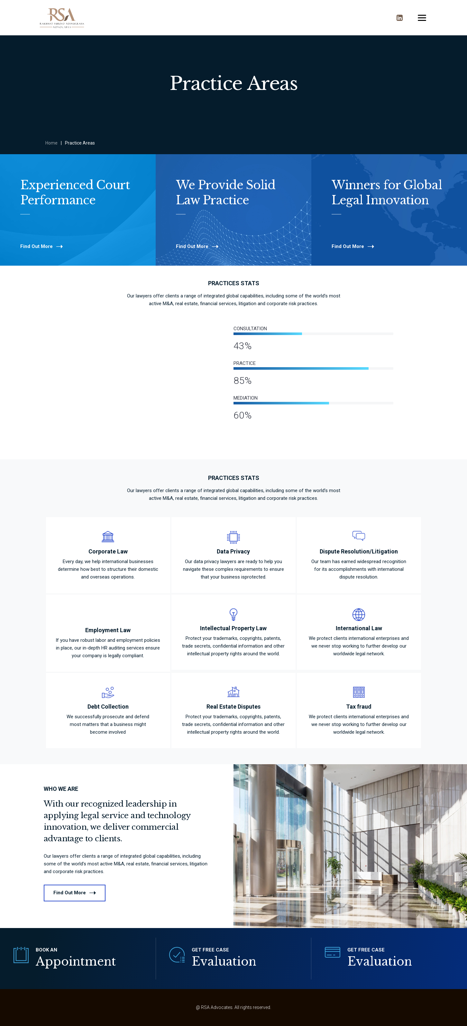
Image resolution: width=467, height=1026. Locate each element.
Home (51, 143)
